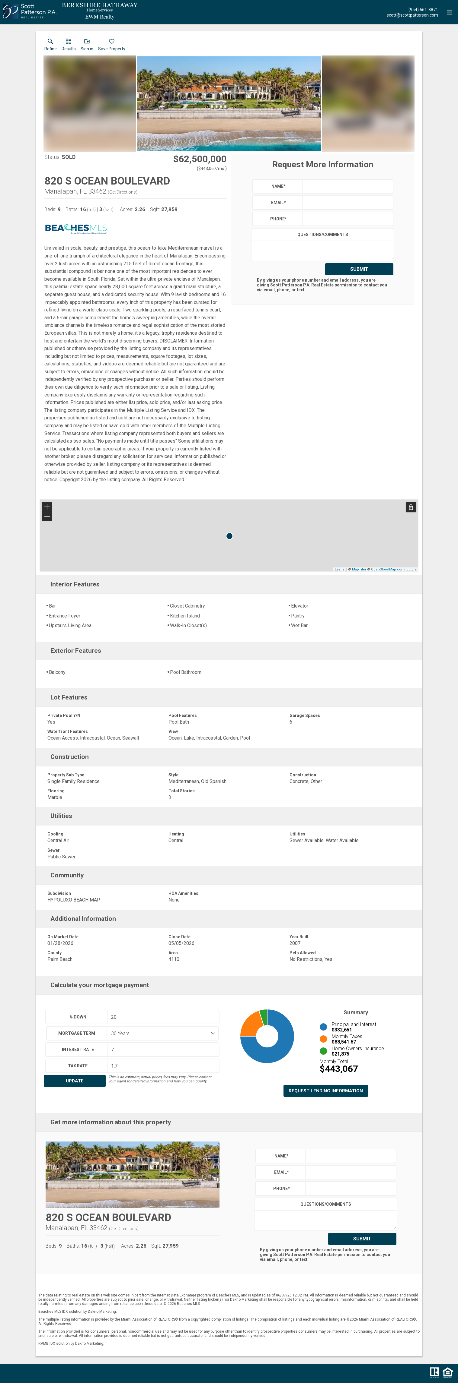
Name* (278, 186)
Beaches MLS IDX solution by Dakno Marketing (77, 1311)
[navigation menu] (449, 12)
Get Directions (122, 192)
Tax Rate (78, 1065)
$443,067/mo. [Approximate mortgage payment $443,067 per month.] (211, 168)
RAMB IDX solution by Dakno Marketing (70, 1343)
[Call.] (412, 9)
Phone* (278, 218)
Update (75, 1081)
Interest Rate (78, 1049)
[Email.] (412, 14)
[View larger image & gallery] (229, 103)
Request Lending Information (326, 1091)
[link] (51, 46)
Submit (359, 269)
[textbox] (346, 186)
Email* (278, 202)
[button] (87, 46)
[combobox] (160, 1033)
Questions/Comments (322, 234)
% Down (77, 1017)
